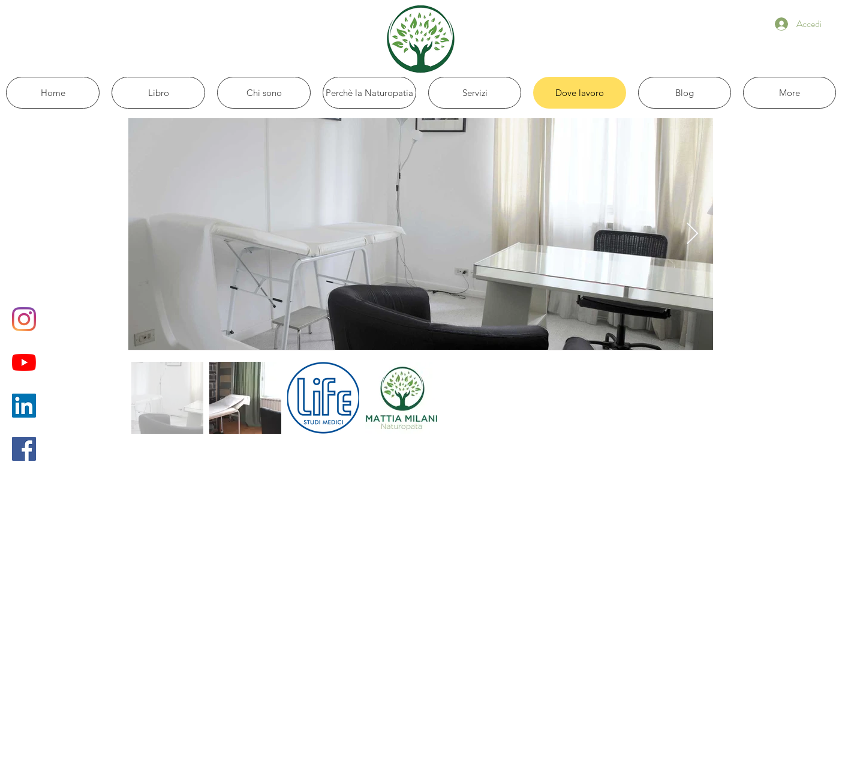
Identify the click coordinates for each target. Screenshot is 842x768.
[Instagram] (24, 319)
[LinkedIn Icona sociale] (24, 406)
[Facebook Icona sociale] (24, 449)
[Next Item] (692, 234)
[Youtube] (24, 362)
